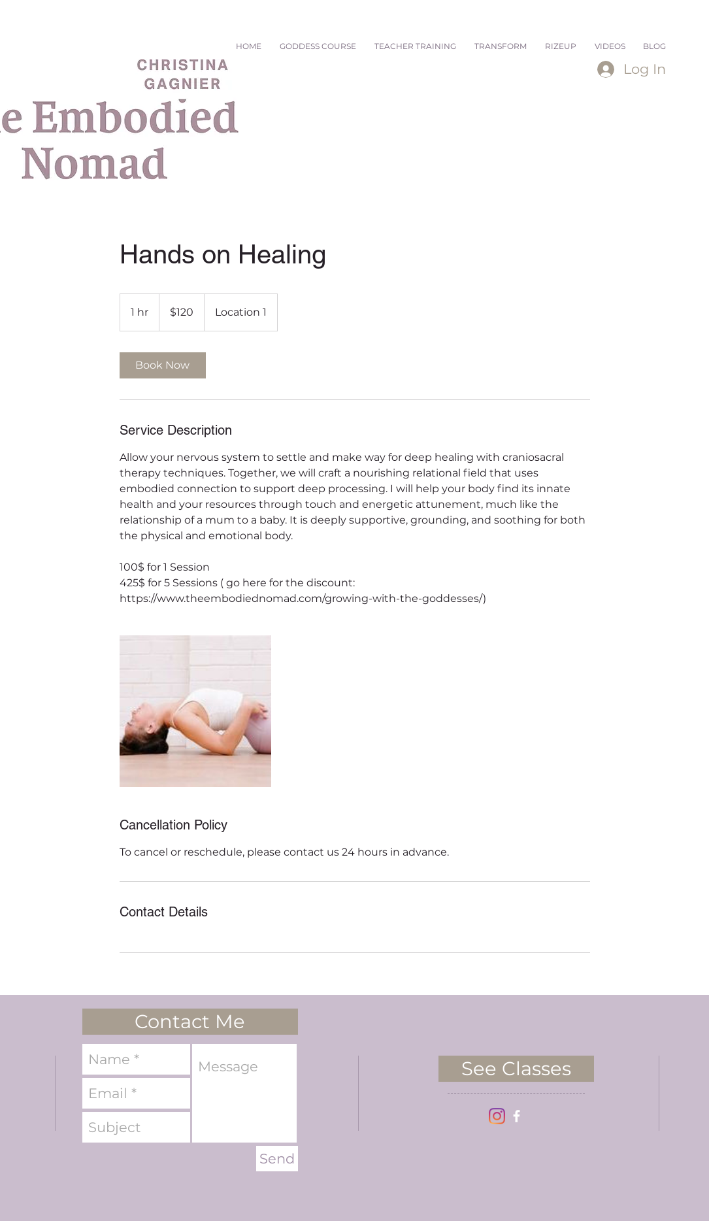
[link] (163, 365)
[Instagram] (497, 1116)
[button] (190, 1022)
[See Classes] (516, 1069)
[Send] (277, 1158)
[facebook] (516, 1116)
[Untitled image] (195, 711)
